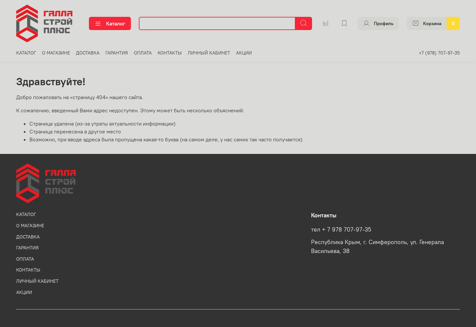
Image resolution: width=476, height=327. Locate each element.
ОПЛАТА (143, 53)
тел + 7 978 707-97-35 (341, 229)
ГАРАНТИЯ (116, 53)
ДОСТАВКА (87, 53)
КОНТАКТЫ (170, 53)
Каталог (110, 23)
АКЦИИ (244, 53)
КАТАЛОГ (26, 53)
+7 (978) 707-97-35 (439, 53)
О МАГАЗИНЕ (56, 53)
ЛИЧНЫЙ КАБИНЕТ (209, 53)
